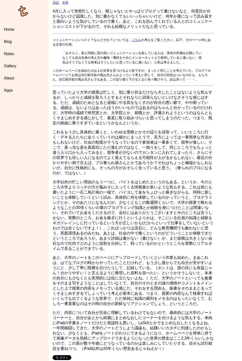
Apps (8, 90)
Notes (9, 54)
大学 (65, 2)
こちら (136, 40)
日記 (56, 2)
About (9, 78)
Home (9, 29)
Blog (8, 41)
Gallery (10, 66)
